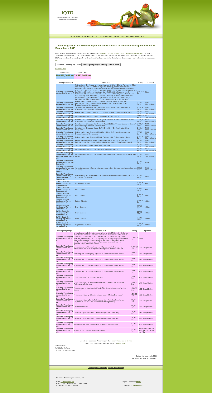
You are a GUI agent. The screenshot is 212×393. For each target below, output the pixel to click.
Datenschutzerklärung (116, 368)
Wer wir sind (139, 36)
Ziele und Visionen (75, 36)
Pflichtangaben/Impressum (97, 368)
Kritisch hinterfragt (127, 36)
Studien (116, 36)
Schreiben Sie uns (67, 382)
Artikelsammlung (106, 36)
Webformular (122, 343)
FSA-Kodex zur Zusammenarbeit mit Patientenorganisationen (120, 53)
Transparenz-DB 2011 (91, 36)
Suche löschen (60, 69)
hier (56, 60)
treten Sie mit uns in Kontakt (122, 341)
